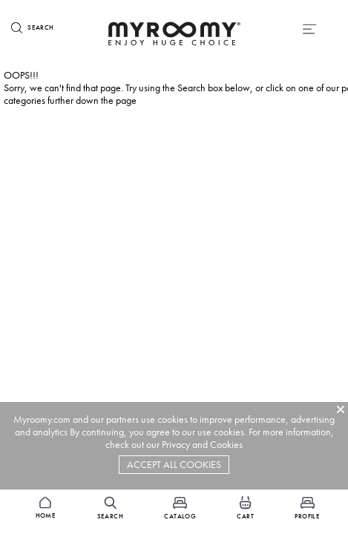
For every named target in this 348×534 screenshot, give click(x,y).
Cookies (226, 444)
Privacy (176, 444)
